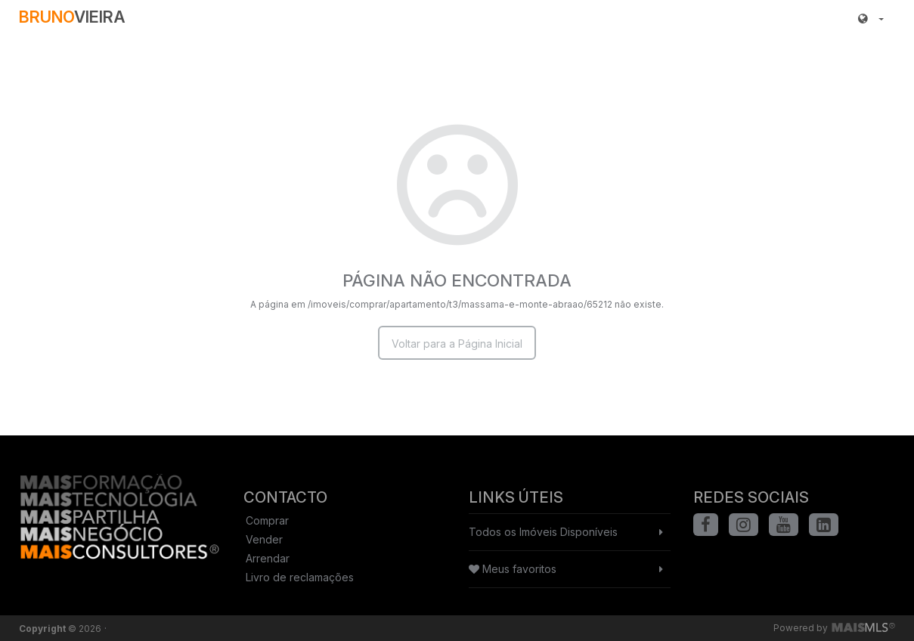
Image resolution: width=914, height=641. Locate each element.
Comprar (267, 520)
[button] (871, 19)
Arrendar (268, 558)
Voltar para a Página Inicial (457, 343)
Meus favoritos (512, 568)
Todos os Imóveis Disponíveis (543, 531)
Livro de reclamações (300, 577)
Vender (264, 539)
